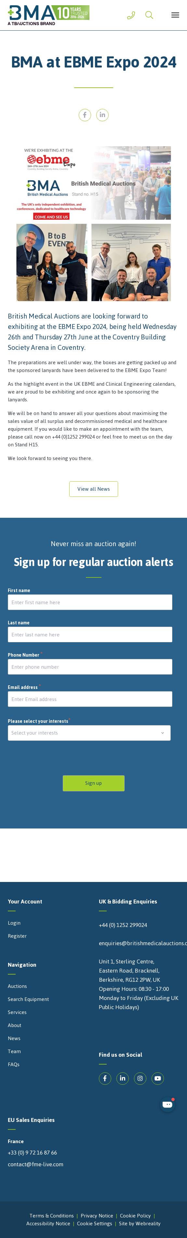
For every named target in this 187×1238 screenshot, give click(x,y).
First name (19, 590)
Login (14, 923)
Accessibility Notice (48, 1224)
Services (17, 1012)
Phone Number (25, 655)
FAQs (14, 1064)
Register (17, 936)
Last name (19, 623)
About (14, 1025)
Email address (24, 687)
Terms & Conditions (52, 1216)
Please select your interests (39, 721)
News (14, 1038)
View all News (93, 489)
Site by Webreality (140, 1224)
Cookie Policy (135, 1216)
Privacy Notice (97, 1216)
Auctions (17, 986)
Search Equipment (28, 999)
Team (14, 1051)
